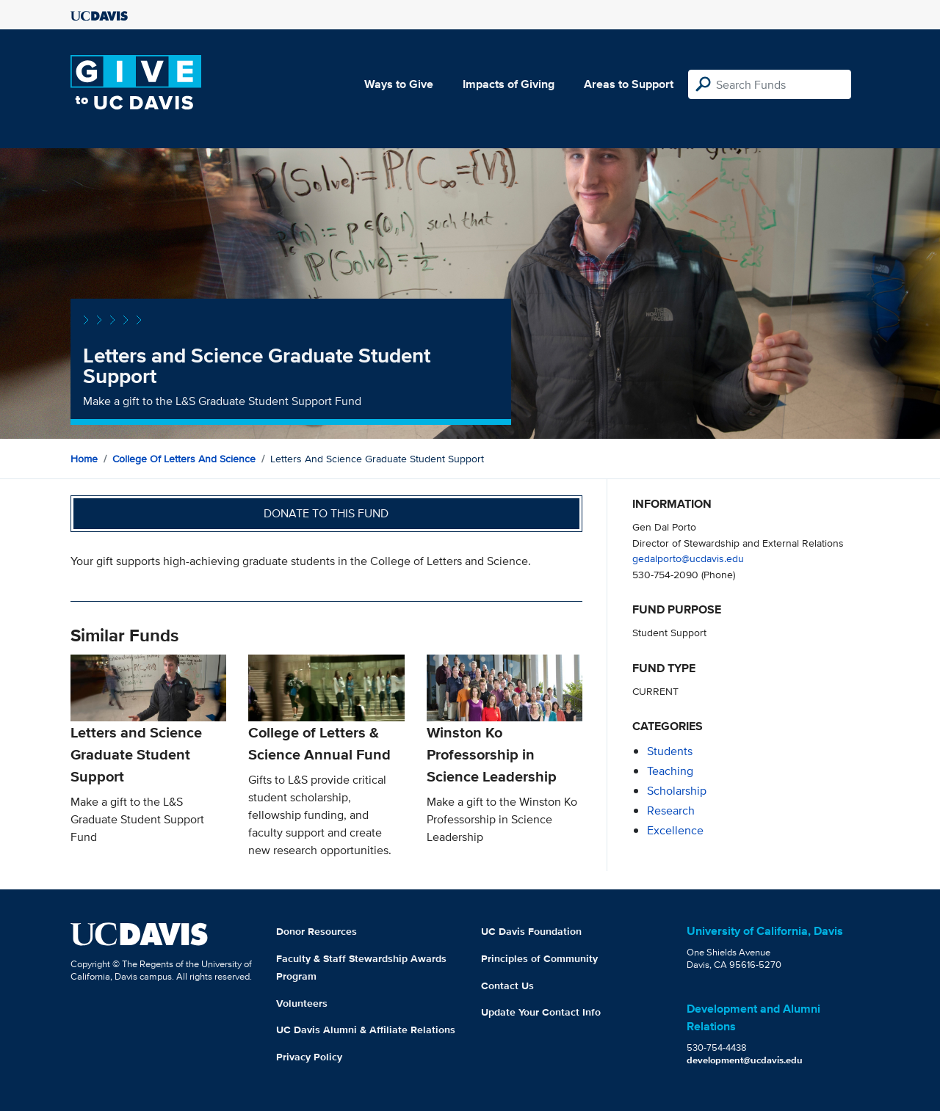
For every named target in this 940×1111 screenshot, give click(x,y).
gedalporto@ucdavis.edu (688, 558)
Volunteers (302, 1003)
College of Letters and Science (184, 458)
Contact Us (507, 985)
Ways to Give (398, 84)
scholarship (676, 790)
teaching (670, 770)
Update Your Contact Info (541, 1012)
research (671, 810)
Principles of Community (539, 958)
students (670, 751)
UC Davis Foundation (531, 931)
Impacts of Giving (508, 84)
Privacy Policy (309, 1056)
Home (84, 458)
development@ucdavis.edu (745, 1060)
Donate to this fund (326, 513)
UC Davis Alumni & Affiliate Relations (365, 1029)
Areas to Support (628, 84)
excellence (675, 830)
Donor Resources (316, 931)
